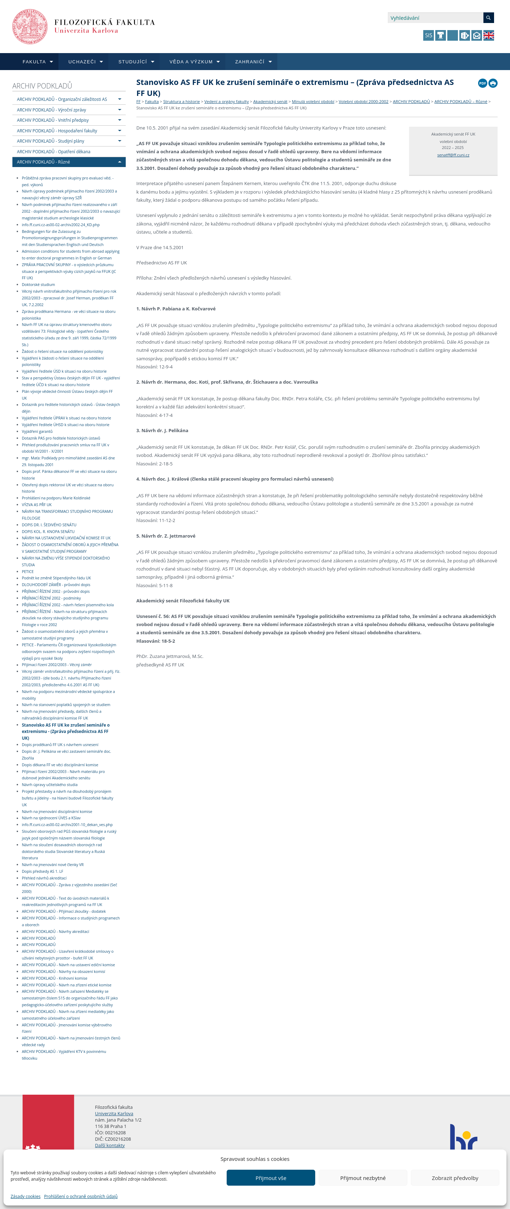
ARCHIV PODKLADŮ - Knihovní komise (54, 978)
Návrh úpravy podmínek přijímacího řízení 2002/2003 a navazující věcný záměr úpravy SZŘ (69, 195)
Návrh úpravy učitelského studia (50, 784)
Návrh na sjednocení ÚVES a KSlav (51, 818)
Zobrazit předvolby (455, 1177)
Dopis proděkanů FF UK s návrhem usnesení (60, 744)
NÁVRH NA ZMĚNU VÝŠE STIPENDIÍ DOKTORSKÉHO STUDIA (66, 561)
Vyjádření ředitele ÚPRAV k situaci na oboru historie (66, 418)
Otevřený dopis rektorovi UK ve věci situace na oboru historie (68, 488)
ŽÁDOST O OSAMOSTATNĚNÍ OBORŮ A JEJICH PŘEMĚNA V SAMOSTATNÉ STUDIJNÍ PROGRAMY (70, 548)
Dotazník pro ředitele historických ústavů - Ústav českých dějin (71, 408)
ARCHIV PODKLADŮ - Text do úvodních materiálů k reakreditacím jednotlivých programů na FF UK (65, 901)
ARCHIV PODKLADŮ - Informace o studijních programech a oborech (71, 921)
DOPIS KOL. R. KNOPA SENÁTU (48, 531)
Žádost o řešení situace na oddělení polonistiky (62, 351)
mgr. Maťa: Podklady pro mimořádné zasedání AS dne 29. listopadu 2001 (68, 461)
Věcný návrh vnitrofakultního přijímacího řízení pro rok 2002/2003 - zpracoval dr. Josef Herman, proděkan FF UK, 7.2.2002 (69, 298)
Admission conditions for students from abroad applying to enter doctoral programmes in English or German (71, 254)
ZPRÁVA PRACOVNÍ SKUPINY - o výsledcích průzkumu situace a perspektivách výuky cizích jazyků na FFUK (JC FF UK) (69, 271)
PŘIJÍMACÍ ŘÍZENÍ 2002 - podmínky (51, 598)
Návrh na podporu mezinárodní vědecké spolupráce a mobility (68, 695)
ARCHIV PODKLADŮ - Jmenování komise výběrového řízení (67, 1028)
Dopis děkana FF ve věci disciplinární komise (60, 764)
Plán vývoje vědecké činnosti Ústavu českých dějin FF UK (67, 395)
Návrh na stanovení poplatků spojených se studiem (66, 705)
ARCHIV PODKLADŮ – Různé (461, 101)
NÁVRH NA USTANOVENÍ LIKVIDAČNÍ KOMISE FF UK (66, 538)
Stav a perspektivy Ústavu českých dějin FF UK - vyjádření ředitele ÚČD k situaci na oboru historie (71, 381)
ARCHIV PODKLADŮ (42, 86)
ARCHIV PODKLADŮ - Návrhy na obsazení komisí (63, 971)
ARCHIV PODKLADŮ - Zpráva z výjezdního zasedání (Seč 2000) (69, 888)
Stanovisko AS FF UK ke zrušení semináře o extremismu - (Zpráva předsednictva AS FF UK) (66, 731)
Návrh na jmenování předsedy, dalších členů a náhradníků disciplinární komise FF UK (62, 715)
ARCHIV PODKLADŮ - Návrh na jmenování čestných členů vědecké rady (71, 1041)
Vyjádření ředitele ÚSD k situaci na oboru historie (64, 371)
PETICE (28, 571)
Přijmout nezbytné (363, 1177)
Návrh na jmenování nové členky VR (53, 864)
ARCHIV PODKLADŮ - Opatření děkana (53, 151)
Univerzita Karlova (114, 1113)
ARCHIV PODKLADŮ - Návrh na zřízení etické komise (67, 984)
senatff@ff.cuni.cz (453, 154)
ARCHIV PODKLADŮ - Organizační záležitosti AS (62, 99)
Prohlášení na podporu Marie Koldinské (56, 497)
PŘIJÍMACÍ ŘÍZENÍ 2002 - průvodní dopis (56, 591)
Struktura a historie (181, 101)
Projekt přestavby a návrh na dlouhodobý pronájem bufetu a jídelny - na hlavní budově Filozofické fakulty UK (67, 798)
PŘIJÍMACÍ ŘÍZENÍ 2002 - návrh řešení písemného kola (68, 604)
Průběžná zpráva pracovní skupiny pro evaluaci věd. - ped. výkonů (68, 181)
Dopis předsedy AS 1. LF (42, 871)
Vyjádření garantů (37, 431)
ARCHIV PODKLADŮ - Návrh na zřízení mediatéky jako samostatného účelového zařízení (68, 1015)
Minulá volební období (313, 101)
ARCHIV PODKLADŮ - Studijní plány (50, 141)
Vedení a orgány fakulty (226, 101)
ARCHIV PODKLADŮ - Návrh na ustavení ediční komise (68, 964)
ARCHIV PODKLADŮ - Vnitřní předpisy (53, 120)
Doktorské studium (38, 284)
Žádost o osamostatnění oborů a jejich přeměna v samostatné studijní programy (65, 635)
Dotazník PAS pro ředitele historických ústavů (61, 438)
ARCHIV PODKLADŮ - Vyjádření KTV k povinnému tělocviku (64, 1055)
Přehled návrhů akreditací (44, 878)
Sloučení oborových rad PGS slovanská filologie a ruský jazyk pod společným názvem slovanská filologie (69, 835)
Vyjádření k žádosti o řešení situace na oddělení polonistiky (63, 361)
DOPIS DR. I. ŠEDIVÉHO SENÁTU (49, 524)
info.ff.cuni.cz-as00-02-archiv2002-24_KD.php (61, 224)
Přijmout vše (270, 1177)
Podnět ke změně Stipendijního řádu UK (56, 578)
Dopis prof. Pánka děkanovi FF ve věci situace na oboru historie (69, 475)
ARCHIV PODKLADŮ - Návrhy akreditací (55, 931)
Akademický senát (270, 101)
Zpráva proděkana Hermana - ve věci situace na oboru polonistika (69, 315)
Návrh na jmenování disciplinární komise (57, 811)
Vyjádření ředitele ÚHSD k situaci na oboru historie (65, 424)
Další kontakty (110, 1145)
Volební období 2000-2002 (364, 101)
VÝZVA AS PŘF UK (37, 504)
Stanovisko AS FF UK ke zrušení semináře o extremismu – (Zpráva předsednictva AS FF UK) (221, 107)
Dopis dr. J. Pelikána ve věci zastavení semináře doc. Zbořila (66, 755)
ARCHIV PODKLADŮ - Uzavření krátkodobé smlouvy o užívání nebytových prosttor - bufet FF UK (68, 955)
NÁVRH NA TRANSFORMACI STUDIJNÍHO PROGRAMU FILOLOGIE (67, 515)
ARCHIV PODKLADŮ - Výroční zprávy (51, 110)
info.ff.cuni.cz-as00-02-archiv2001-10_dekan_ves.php (67, 824)
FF (138, 101)
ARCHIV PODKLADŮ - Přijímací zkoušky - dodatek (64, 911)
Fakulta (152, 101)
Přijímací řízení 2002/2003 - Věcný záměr (57, 665)
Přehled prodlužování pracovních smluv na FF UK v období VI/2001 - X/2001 (65, 448)
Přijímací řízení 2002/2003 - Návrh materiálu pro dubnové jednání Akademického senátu (63, 775)
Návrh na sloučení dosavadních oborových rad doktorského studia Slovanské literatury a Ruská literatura (63, 851)
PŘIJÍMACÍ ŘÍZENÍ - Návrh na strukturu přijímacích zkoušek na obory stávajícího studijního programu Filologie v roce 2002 (65, 618)
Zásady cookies (25, 1196)
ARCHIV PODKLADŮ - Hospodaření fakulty (57, 130)
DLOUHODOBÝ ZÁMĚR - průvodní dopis (56, 584)
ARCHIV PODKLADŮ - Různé (43, 162)
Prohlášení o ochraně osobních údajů (81, 1196)
